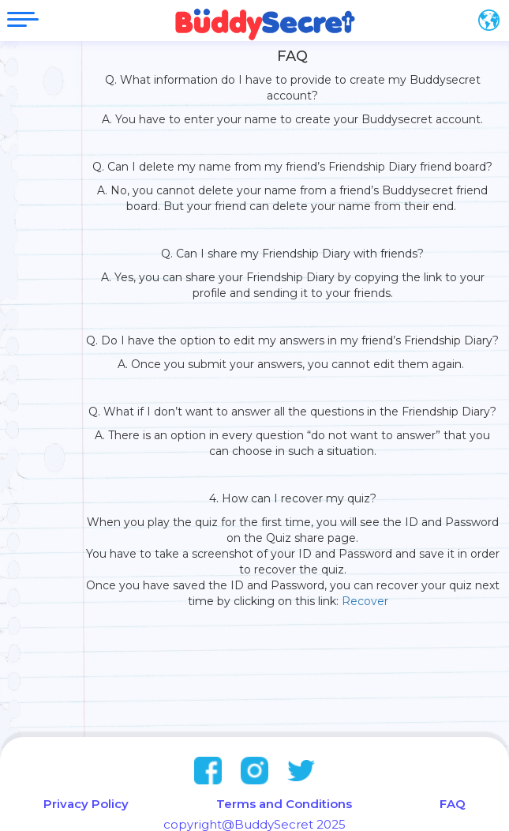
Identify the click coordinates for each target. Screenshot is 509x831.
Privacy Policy (86, 803)
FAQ (453, 803)
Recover (370, 601)
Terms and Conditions (284, 803)
